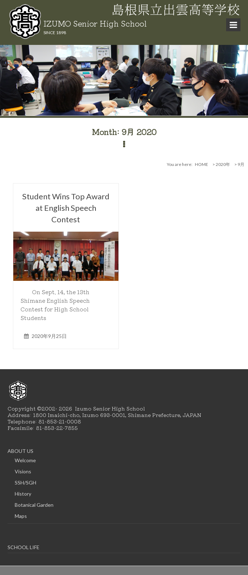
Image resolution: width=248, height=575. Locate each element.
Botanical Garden (34, 505)
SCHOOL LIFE (23, 547)
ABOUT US (20, 451)
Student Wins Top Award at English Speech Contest (65, 207)
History (23, 494)
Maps (21, 516)
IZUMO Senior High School (95, 23)
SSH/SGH (25, 482)
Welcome (25, 460)
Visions (23, 471)
